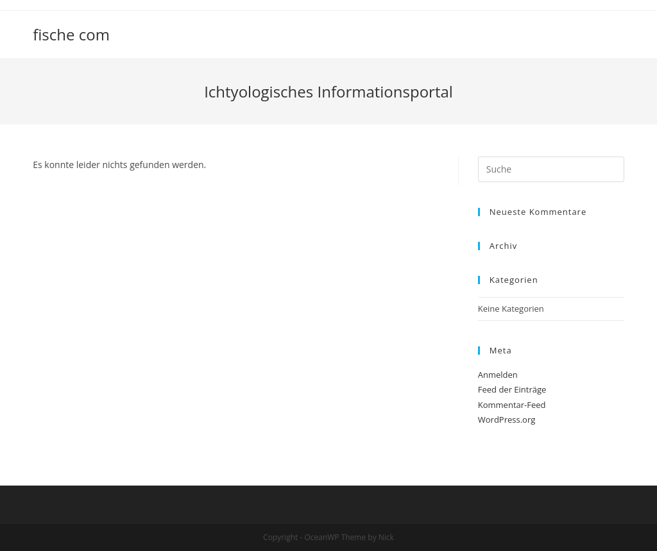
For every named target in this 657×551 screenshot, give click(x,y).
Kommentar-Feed (512, 405)
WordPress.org (507, 419)
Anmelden (498, 374)
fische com (71, 34)
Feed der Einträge (512, 389)
